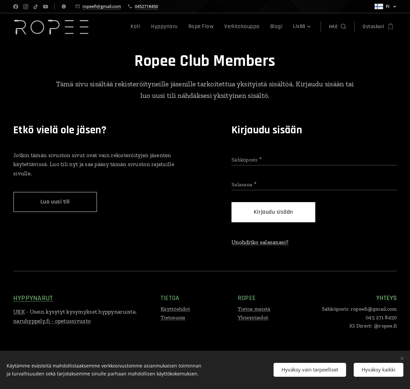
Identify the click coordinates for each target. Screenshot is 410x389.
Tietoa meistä (254, 309)
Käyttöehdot (175, 309)
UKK (19, 311)
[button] (337, 27)
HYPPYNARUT (33, 298)
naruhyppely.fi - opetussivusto (52, 321)
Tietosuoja (173, 317)
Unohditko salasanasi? (260, 242)
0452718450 (146, 6)
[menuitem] (146, 27)
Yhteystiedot (253, 317)
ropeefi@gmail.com (101, 6)
